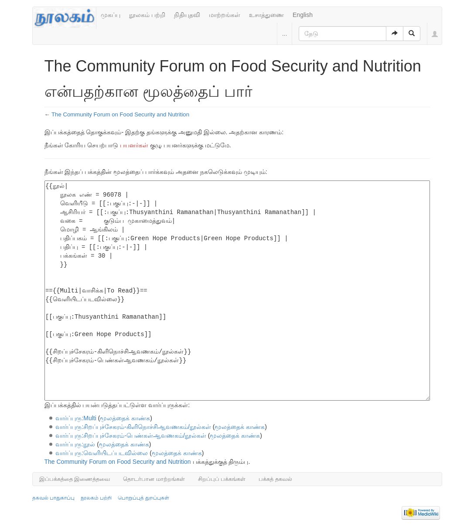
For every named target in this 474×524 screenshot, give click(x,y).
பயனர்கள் (134, 145)
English (303, 14)
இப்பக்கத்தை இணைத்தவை (74, 479)
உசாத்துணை (266, 14)
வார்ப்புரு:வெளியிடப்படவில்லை (101, 452)
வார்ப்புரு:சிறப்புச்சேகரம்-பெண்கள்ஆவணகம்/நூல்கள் (130, 435)
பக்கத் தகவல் (275, 479)
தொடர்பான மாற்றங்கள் (154, 479)
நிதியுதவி (187, 14)
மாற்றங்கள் (224, 14)
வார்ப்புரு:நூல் (75, 444)
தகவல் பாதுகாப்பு (53, 498)
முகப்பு (110, 14)
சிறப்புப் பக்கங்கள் (222, 479)
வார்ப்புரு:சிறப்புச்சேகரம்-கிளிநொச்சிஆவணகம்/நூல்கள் (133, 426)
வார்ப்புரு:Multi (75, 418)
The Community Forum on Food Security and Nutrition (120, 114)
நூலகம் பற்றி (147, 14)
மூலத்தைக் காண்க (125, 418)
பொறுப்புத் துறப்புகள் (143, 498)
